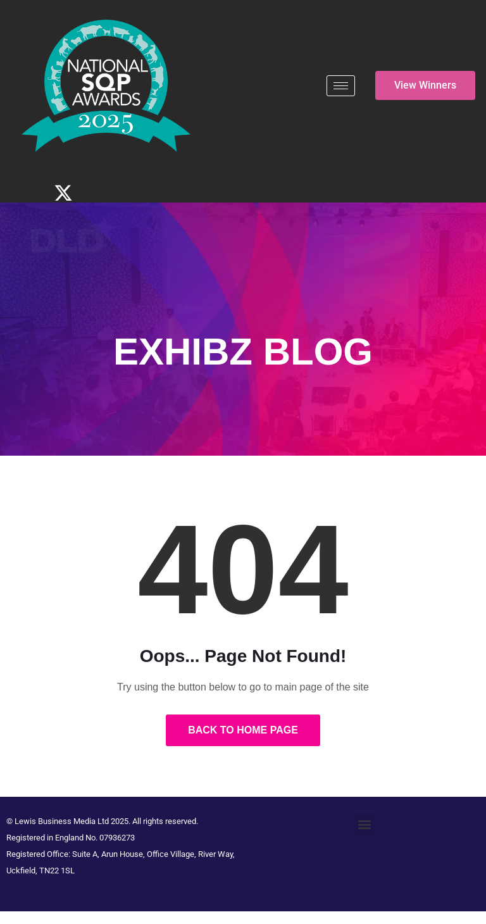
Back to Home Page (243, 730)
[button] (364, 823)
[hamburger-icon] (341, 85)
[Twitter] (63, 193)
